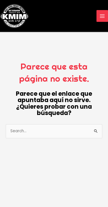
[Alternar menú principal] (102, 16)
